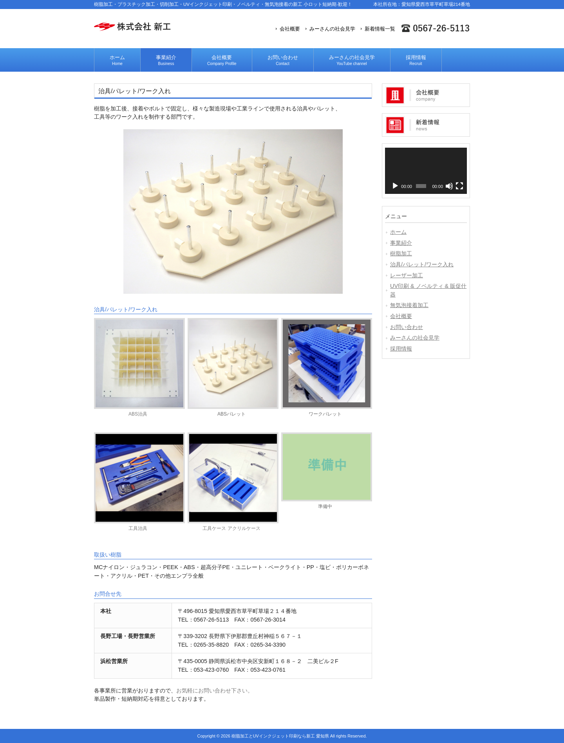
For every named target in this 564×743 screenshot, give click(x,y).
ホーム (398, 232)
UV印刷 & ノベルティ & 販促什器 (428, 290)
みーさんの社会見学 (332, 29)
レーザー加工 (406, 275)
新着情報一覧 (380, 29)
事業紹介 (401, 243)
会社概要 (290, 29)
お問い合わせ (406, 327)
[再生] (395, 186)
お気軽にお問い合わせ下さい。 (214, 690)
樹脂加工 (401, 253)
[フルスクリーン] (459, 186)
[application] (426, 171)
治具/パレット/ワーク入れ (422, 264)
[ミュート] (449, 186)
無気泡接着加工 (409, 305)
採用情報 (401, 348)
